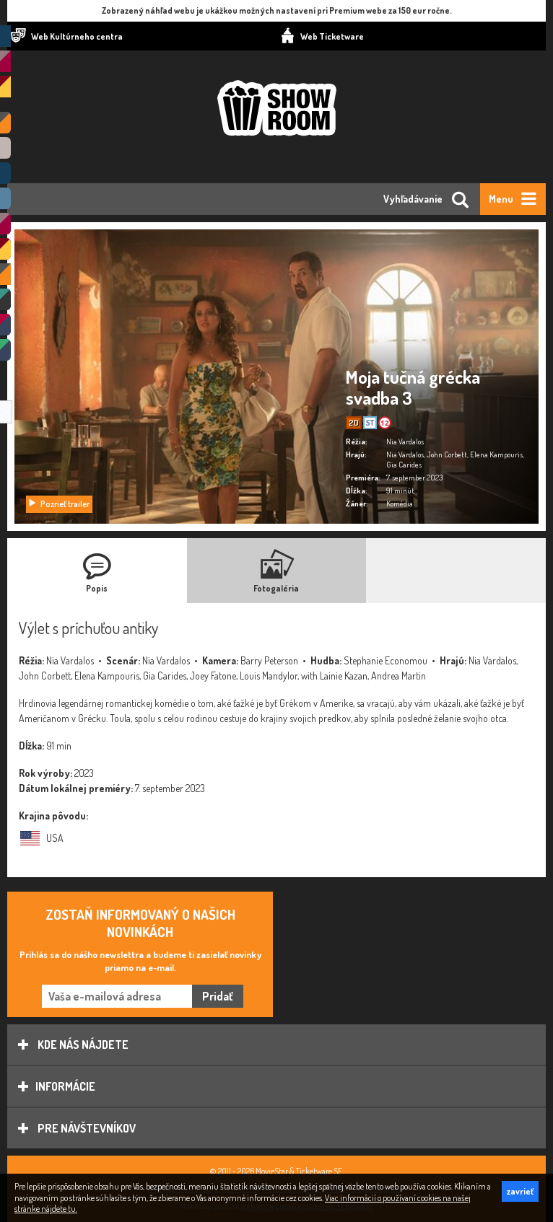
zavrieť (520, 1191)
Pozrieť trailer (58, 503)
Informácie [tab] (56, 1086)
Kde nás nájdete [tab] (73, 1044)
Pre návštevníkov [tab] (77, 1128)
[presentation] (97, 570)
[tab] (97, 570)
